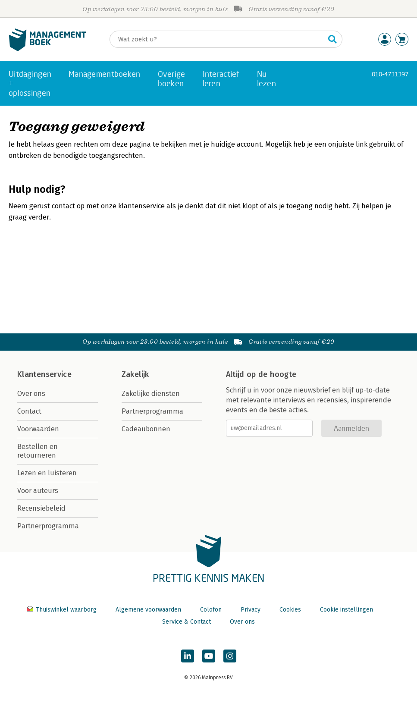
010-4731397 (390, 74)
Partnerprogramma (48, 526)
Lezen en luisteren (47, 473)
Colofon (211, 609)
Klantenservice (44, 374)
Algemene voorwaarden (148, 609)
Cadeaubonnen (146, 429)
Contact (29, 411)
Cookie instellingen (346, 609)
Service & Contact (186, 621)
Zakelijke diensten (151, 393)
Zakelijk (135, 374)
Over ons (31, 393)
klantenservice (141, 206)
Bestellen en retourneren (37, 451)
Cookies (290, 609)
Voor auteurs (37, 490)
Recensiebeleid (41, 508)
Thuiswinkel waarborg (62, 609)
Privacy (250, 609)
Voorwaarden (38, 429)
